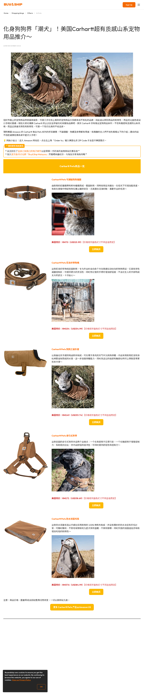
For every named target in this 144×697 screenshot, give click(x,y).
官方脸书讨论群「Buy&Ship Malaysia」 (30, 154)
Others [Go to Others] (30, 13)
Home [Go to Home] (6, 13)
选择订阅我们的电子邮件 (29, 151)
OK (41, 687)
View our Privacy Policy (21, 680)
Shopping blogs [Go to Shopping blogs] (18, 13)
